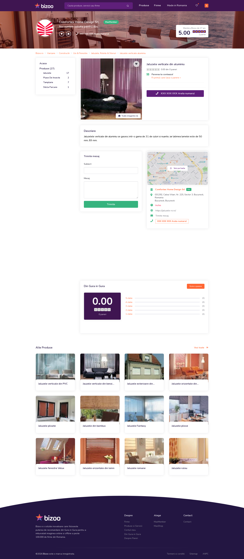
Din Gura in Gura (132, 533)
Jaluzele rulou (179, 467)
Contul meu (130, 529)
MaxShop (158, 524)
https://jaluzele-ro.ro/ (165, 209)
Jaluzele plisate (47, 425)
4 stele (129, 301)
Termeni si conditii (176, 552)
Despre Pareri (131, 537)
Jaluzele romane (136, 467)
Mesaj (87, 177)
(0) (203, 297)
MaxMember (160, 520)
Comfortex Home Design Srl (79, 21)
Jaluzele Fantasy (136, 425)
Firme (157, 5)
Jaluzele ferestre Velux (51, 467)
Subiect (87, 163)
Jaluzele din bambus (94, 425)
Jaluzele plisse (180, 425)
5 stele (129, 297)
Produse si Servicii (133, 524)
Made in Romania (177, 5)
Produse (144, 5)
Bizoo (46, 552)
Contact (187, 520)
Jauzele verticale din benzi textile (97, 383)
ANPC (205, 552)
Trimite (111, 203)
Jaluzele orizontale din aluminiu (184, 383)
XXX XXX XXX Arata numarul (94, 32)
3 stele (129, 305)
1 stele (129, 313)
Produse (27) (47, 67)
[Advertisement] (144, 254)
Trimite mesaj (162, 214)
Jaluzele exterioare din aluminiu (140, 383)
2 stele (129, 309)
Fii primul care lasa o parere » (166, 76)
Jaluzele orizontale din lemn (98, 467)
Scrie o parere (196, 285)
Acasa (43, 62)
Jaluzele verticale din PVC (53, 382)
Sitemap (194, 552)
